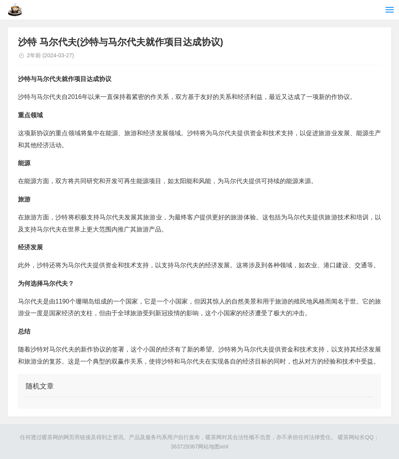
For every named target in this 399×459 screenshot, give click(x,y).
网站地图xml (213, 446)
